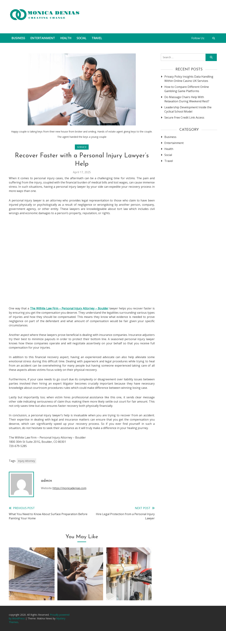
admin (46, 481)
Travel (97, 38)
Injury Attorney (26, 461)
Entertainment (42, 38)
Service (82, 147)
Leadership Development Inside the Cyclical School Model (188, 109)
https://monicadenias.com (69, 488)
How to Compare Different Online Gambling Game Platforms (186, 89)
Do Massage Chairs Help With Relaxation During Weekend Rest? (186, 99)
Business (18, 38)
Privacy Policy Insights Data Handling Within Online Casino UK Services (188, 79)
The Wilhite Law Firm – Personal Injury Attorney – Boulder (69, 308)
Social (81, 38)
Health (65, 38)
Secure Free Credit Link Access (184, 117)
